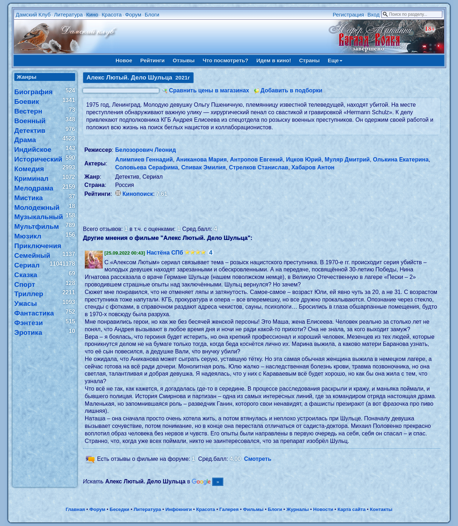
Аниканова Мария (201, 159)
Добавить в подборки (291, 90)
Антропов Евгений (256, 159)
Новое (124, 60)
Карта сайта (351, 509)
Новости (323, 509)
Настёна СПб (165, 253)
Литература (68, 14)
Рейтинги (152, 60)
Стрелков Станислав (258, 167)
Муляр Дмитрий (347, 159)
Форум (133, 14)
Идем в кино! (273, 60)
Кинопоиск (137, 194)
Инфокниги (178, 509)
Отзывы (184, 60)
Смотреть (258, 459)
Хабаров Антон (312, 167)
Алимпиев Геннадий (144, 159)
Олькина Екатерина (401, 159)
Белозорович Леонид (145, 150)
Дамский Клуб (33, 14)
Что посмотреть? (225, 60)
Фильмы (253, 509)
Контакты (381, 509)
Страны (309, 60)
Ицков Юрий (303, 159)
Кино (92, 14)
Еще (335, 60)
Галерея (229, 509)
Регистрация (348, 14)
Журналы (297, 509)
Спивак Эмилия (203, 167)
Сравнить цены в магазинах (209, 90)
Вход (373, 14)
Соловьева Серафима (146, 167)
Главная (75, 509)
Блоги (152, 14)
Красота (112, 14)
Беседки (119, 509)
